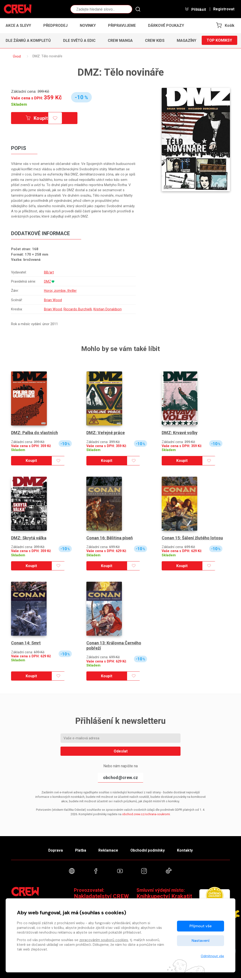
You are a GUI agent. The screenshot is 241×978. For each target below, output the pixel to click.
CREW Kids (155, 40)
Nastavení (200, 940)
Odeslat (121, 751)
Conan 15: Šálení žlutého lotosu (192, 537)
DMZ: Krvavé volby (179, 432)
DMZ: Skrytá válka (29, 537)
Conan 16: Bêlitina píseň (109, 537)
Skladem (19, 104)
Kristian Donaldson (107, 309)
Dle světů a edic (79, 40)
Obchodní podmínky (148, 849)
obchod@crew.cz (120, 777)
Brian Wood (53, 300)
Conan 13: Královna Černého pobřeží (113, 645)
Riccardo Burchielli (77, 309)
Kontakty (187, 849)
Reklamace (108, 849)
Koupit (38, 118)
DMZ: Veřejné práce (105, 432)
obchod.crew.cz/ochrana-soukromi (146, 814)
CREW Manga (120, 40)
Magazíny (186, 40)
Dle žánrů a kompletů (28, 40)
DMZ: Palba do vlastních (34, 432)
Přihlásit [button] (195, 9)
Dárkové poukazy (166, 25)
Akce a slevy (18, 25)
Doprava (53, 849)
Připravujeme (122, 25)
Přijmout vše (200, 925)
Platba (80, 849)
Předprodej (55, 25)
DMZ (47, 281)
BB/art (49, 272)
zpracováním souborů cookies (103, 940)
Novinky (88, 25)
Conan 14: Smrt (26, 642)
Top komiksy (219, 40)
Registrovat (223, 9)
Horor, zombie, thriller (60, 291)
